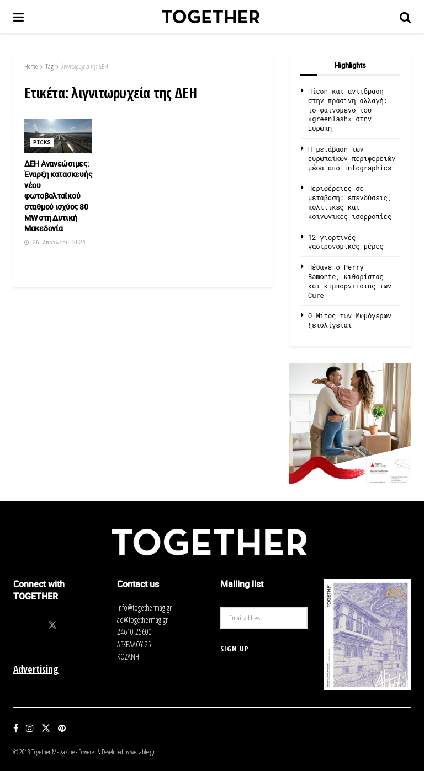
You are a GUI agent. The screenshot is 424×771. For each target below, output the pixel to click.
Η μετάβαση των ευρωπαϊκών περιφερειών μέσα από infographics (351, 158)
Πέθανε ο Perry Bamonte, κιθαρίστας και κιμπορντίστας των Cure (349, 281)
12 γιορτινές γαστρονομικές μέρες (346, 242)
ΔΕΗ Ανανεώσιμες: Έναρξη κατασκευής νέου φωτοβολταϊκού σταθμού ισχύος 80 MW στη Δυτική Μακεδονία (58, 196)
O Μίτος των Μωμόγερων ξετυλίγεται (349, 320)
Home (31, 66)
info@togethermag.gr (144, 607)
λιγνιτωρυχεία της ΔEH (84, 66)
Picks (42, 142)
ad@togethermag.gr (142, 619)
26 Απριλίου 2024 (55, 242)
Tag (49, 66)
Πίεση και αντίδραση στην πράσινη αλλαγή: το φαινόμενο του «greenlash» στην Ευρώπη (348, 109)
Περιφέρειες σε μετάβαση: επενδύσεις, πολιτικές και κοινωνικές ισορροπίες (349, 202)
